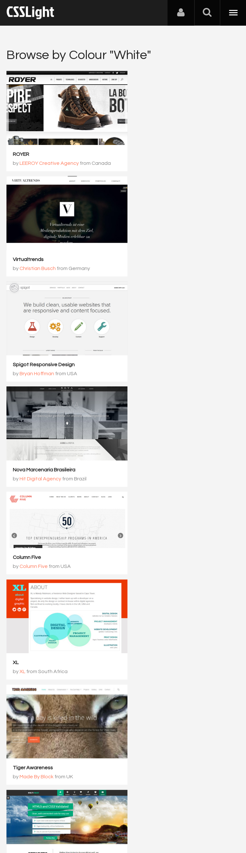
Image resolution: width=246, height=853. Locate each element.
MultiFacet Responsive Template (170, 452)
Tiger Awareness (33, 452)
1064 (114, 691)
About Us (19, 821)
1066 (168, 691)
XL (134, 352)
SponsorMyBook (151, 654)
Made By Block (36, 461)
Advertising (80, 821)
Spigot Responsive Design (44, 251)
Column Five (27, 335)
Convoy (22, 553)
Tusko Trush (34, 663)
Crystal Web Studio (35, 654)
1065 (141, 691)
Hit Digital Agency (159, 260)
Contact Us (48, 821)
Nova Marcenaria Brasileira (163, 251)
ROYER (21, 150)
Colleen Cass (153, 461)
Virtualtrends (147, 150)
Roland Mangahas (159, 663)
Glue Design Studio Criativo (164, 553)
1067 (195, 691)
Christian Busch (156, 159)
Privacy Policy (113, 821)
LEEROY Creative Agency (49, 159)
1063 (88, 691)
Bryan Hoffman (37, 260)
